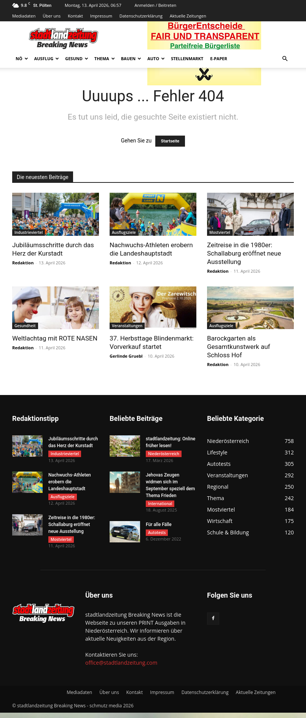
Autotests (157, 536)
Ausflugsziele (124, 232)
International (160, 505)
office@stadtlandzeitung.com (121, 668)
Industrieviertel (28, 232)
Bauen (131, 58)
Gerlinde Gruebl (126, 356)
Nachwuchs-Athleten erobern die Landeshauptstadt (69, 483)
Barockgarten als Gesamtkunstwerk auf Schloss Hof (238, 346)
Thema (104, 58)
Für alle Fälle (159, 528)
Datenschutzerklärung (141, 16)
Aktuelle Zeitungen (188, 16)
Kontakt (75, 16)
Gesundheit (25, 325)
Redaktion (22, 262)
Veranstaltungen (127, 325)
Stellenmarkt (187, 58)
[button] (285, 58)
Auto (156, 58)
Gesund (76, 58)
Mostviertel (219, 232)
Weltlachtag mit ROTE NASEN (54, 338)
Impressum (101, 16)
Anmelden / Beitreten (156, 5)
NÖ (22, 58)
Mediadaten (23, 16)
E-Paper (218, 58)
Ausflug (46, 58)
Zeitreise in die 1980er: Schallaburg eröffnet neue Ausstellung (244, 253)
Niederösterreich (163, 453)
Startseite (170, 141)
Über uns (52, 16)
